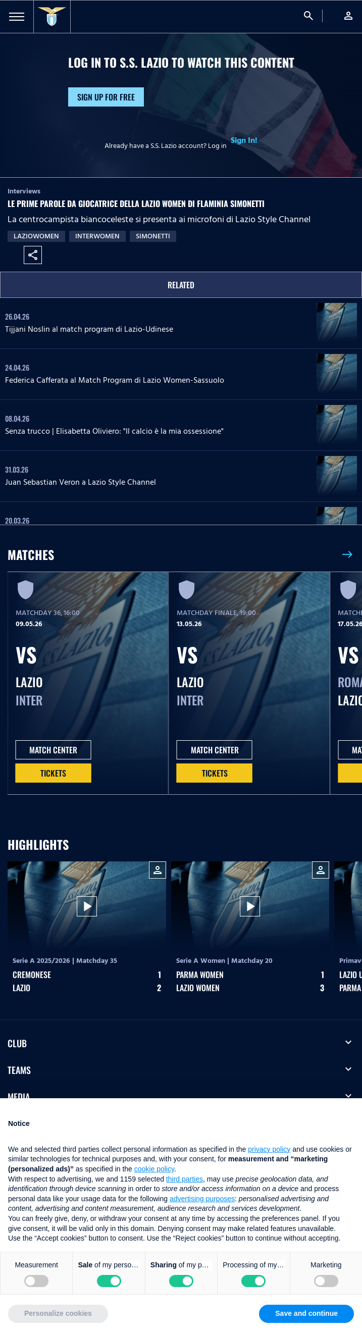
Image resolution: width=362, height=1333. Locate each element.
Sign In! (244, 140)
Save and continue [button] (306, 1313)
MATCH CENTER (53, 750)
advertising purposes (202, 1199)
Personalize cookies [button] (58, 1313)
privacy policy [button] (269, 1149)
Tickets (53, 773)
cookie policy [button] (154, 1169)
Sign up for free (106, 97)
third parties (184, 1179)
